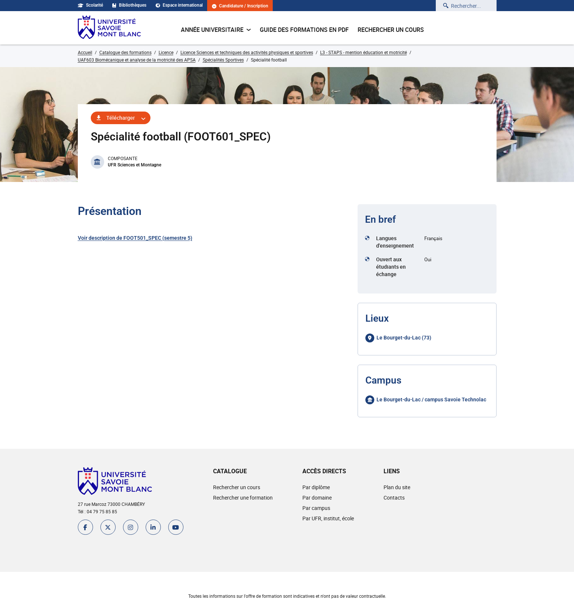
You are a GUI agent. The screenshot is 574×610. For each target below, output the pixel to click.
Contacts (394, 497)
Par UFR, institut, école (328, 518)
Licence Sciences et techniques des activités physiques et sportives (246, 52)
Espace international (179, 5)
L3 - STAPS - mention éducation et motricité (363, 52)
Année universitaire (216, 30)
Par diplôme (316, 487)
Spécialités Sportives (223, 60)
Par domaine (317, 497)
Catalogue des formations (125, 52)
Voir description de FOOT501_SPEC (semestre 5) (135, 238)
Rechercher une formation (243, 497)
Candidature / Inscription (240, 6)
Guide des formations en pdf (304, 30)
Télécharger (120, 117)
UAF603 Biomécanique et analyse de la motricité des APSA (137, 60)
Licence (166, 52)
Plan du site (397, 487)
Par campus (316, 507)
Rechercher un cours (391, 30)
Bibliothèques (129, 5)
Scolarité (90, 5)
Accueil (85, 52)
